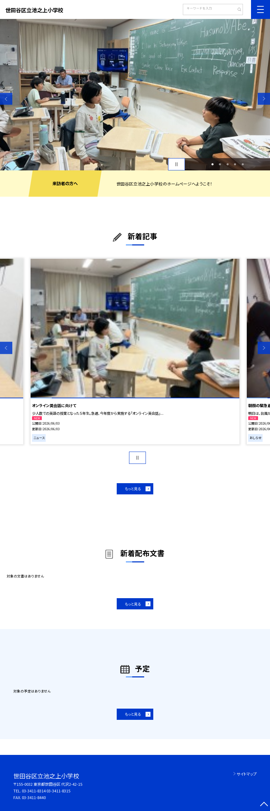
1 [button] (212, 164)
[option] (135, 94)
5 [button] (243, 164)
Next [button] (264, 99)
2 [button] (220, 164)
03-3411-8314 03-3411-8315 (46, 790)
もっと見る (133, 488)
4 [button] (235, 164)
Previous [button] (6, 99)
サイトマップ (247, 774)
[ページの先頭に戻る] (264, 805)
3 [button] (227, 164)
